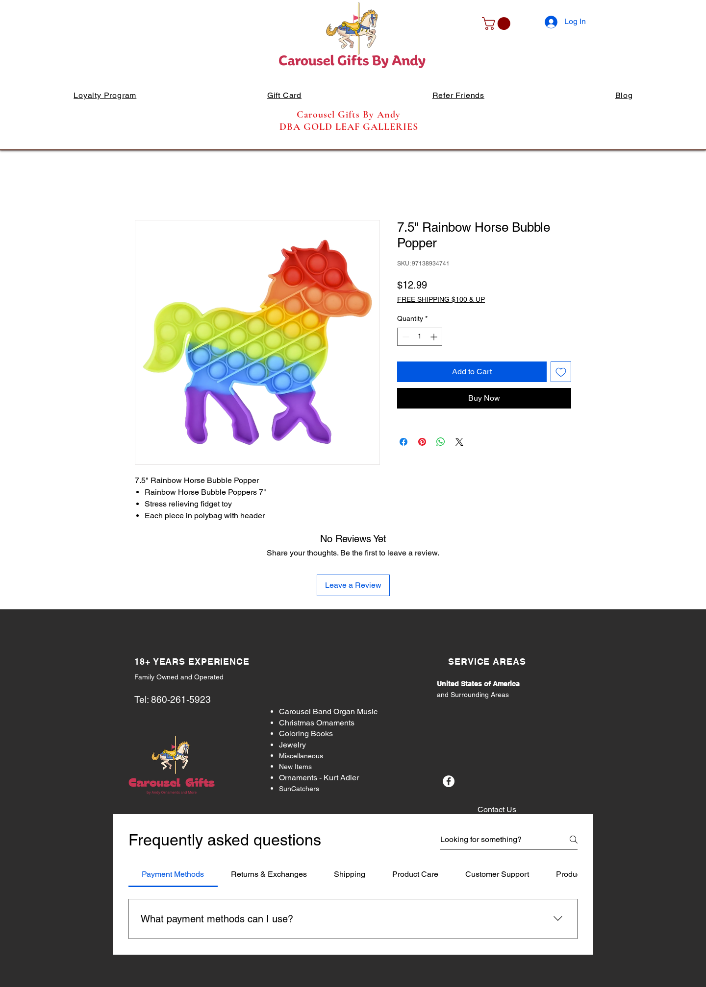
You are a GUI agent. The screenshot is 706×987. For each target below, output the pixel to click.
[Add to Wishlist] (561, 371)
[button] (497, 23)
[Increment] (435, 336)
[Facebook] (448, 781)
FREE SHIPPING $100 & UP (441, 299)
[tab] (173, 874)
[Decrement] (405, 336)
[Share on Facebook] (403, 442)
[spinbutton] (420, 336)
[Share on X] (459, 442)
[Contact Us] (496, 809)
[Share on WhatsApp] (441, 442)
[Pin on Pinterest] (422, 442)
